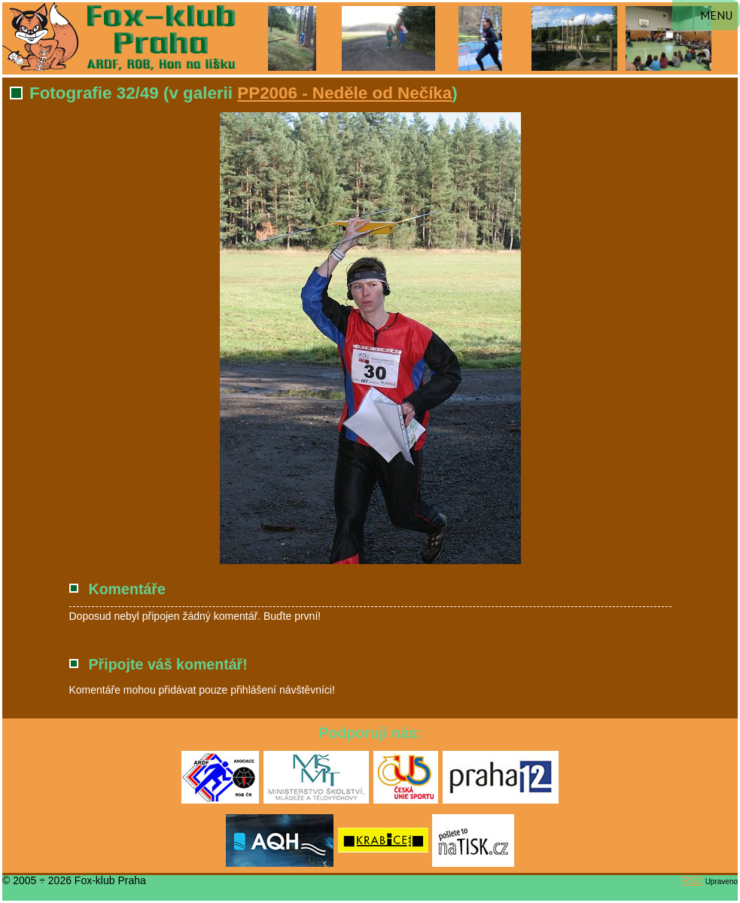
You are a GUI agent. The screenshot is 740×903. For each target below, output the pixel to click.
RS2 (692, 880)
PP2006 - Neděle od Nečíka (344, 93)
